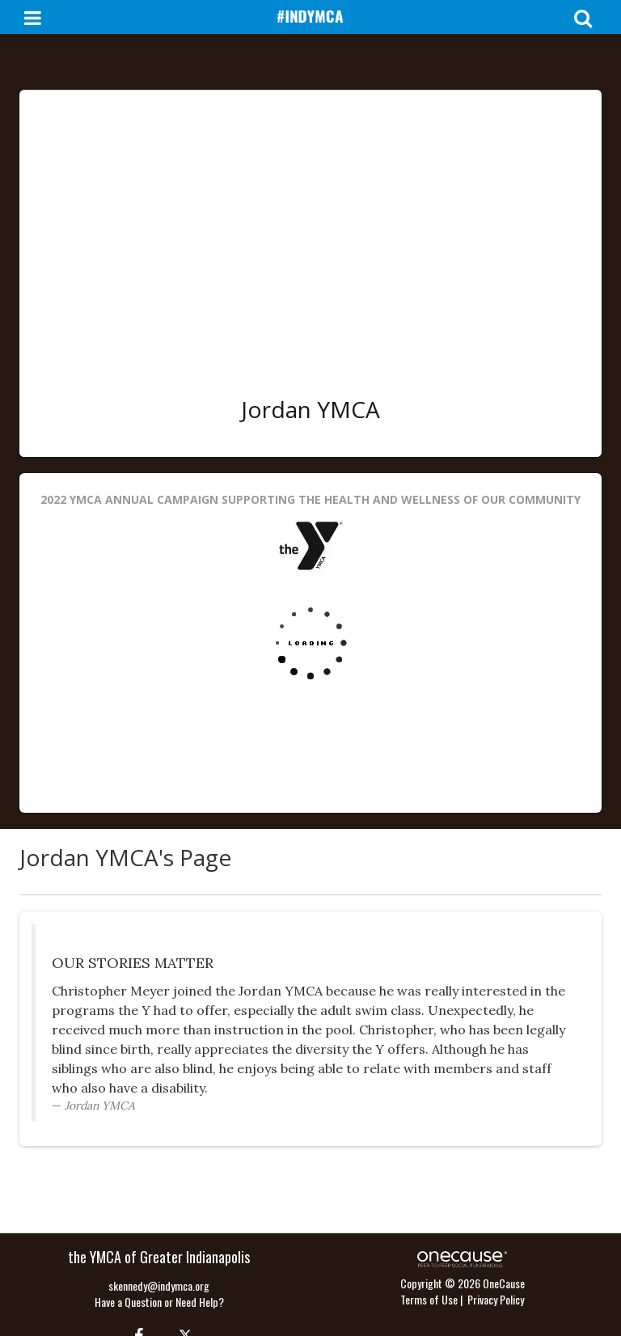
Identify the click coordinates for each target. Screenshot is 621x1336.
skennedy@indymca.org (158, 1285)
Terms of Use (429, 1299)
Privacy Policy (495, 1299)
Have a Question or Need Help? (159, 1301)
